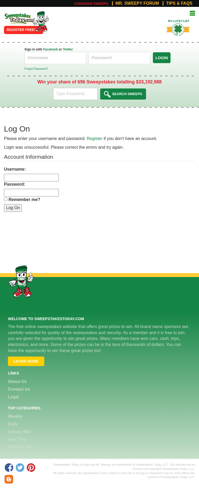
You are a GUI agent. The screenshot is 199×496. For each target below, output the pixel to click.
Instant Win (19, 431)
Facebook (50, 49)
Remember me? (24, 199)
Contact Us (19, 389)
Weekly (15, 416)
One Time (17, 439)
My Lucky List (175, 19)
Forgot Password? (36, 68)
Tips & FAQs (179, 3)
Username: (15, 169)
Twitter (68, 49)
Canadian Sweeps (91, 3)
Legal (13, 397)
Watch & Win (20, 446)
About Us (17, 381)
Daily (13, 424)
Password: (14, 184)
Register (95, 138)
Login (162, 57)
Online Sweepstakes (16, 16)
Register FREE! (21, 30)
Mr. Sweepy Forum (137, 3)
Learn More (26, 361)
